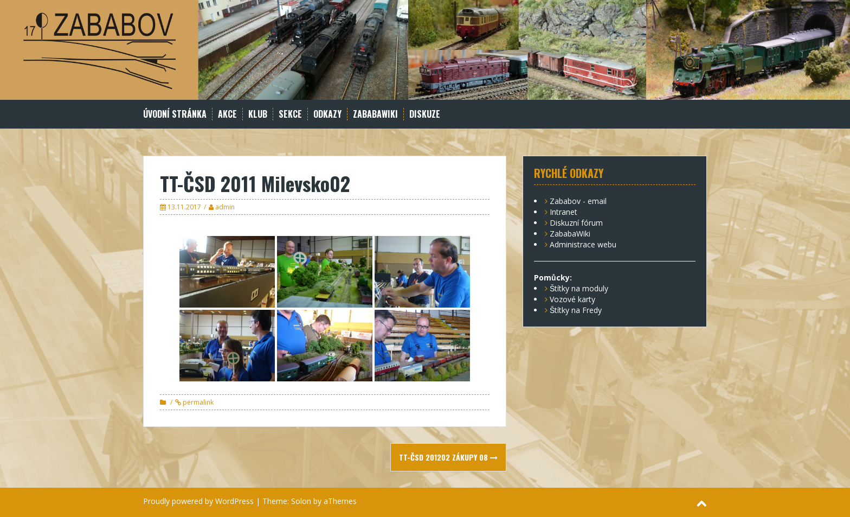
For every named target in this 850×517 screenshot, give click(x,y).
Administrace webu (583, 244)
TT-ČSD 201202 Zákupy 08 (448, 457)
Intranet (563, 212)
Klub (257, 114)
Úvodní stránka (175, 114)
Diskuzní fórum (576, 223)
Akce (227, 114)
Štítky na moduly (579, 288)
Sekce (290, 114)
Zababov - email (578, 201)
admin (225, 207)
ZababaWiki (375, 114)
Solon (301, 501)
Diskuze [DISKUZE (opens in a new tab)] (424, 114)
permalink (197, 402)
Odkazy (327, 114)
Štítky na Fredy (576, 310)
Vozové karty (572, 299)
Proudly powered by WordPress (198, 501)
